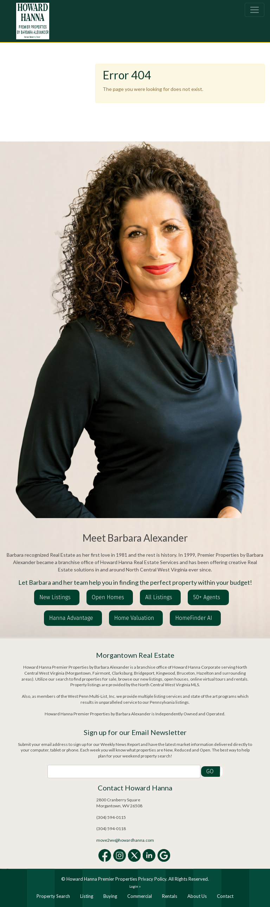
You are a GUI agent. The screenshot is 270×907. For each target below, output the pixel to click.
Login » (135, 886)
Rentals (169, 896)
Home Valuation (134, 618)
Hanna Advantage (71, 618)
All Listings (158, 597)
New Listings (55, 597)
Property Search (53, 896)
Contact (225, 896)
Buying (110, 896)
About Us (197, 896)
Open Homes (108, 597)
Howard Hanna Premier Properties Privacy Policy (116, 879)
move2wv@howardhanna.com (125, 840)
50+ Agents (206, 597)
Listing (86, 896)
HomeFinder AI (193, 618)
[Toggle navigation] (254, 10)
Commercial (139, 896)
